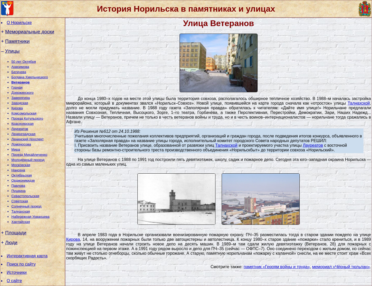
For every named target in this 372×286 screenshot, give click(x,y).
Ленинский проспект (27, 139)
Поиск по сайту (21, 264)
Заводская (19, 103)
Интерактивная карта (27, 256)
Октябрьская (21, 175)
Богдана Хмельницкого (29, 77)
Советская (19, 201)
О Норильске (19, 22)
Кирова (17, 108)
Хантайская (20, 222)
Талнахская (20, 211)
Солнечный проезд (26, 206)
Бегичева (18, 72)
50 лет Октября (23, 62)
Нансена (18, 170)
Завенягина (20, 98)
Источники (17, 272)
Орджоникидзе (23, 180)
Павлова (18, 186)
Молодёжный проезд (27, 160)
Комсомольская (23, 113)
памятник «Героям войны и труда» (277, 267)
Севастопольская (25, 196)
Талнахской (359, 103)
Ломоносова (21, 144)
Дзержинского (22, 93)
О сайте (14, 281)
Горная (16, 87)
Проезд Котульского (27, 118)
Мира (15, 149)
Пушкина (18, 191)
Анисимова (20, 67)
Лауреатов (19, 129)
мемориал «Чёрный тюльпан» (341, 267)
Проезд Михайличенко (29, 155)
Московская (20, 165)
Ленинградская (23, 134)
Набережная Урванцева (30, 217)
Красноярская (22, 124)
